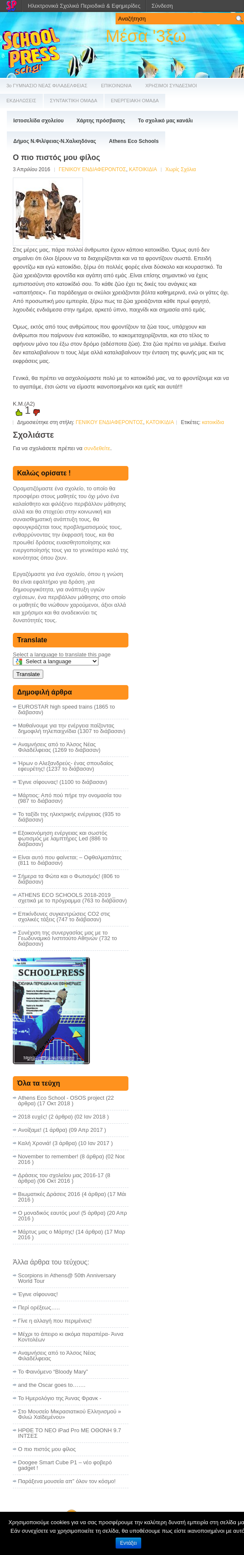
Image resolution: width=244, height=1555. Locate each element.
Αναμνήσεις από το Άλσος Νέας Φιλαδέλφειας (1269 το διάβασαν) (59, 747)
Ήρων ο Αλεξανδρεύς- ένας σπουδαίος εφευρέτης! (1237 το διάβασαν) (65, 766)
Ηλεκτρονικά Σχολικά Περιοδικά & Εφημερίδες (84, 6)
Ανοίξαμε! (30, 1130)
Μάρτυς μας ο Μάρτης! (46, 1232)
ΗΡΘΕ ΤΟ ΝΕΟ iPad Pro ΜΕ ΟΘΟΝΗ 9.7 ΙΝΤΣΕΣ (69, 1433)
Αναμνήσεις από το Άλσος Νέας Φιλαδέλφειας (57, 1356)
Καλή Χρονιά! (34, 1143)
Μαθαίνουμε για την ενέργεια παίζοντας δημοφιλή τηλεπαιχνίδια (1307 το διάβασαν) (71, 728)
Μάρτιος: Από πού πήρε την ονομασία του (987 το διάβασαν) (70, 798)
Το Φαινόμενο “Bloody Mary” (53, 1371)
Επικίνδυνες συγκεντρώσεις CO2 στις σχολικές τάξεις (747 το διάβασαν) (64, 917)
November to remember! (48, 1156)
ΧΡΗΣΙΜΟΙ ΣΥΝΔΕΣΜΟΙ (171, 85)
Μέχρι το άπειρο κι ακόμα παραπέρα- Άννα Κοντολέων (70, 1337)
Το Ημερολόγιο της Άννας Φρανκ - (59, 1398)
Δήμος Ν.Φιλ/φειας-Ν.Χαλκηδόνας (54, 141)
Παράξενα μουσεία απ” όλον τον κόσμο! (67, 1481)
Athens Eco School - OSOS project (61, 1098)
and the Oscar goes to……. (52, 1385)
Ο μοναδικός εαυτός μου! (49, 1213)
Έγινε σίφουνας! (38, 1294)
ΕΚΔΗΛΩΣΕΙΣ (21, 100)
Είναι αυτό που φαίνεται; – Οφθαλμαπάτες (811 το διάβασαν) (70, 860)
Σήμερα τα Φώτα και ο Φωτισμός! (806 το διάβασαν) (68, 879)
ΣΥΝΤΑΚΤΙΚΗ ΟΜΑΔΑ (74, 100)
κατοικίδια (213, 422)
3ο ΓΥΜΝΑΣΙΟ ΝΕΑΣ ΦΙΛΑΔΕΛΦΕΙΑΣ (46, 85)
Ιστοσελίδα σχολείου (38, 121)
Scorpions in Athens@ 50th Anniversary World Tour (67, 1278)
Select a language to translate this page (61, 654)
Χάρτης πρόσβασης (101, 121)
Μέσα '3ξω (145, 36)
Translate (28, 674)
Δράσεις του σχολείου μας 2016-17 (61, 1175)
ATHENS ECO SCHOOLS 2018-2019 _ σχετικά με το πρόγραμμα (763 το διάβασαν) (72, 898)
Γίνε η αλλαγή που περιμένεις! (55, 1321)
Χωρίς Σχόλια (180, 169)
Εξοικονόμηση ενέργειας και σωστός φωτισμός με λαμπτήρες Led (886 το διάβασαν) (62, 838)
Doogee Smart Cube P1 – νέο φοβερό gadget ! (65, 1465)
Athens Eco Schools (134, 141)
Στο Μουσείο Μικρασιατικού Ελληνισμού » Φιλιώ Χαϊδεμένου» (69, 1414)
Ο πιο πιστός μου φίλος (47, 1449)
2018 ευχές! (32, 1116)
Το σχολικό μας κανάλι (165, 121)
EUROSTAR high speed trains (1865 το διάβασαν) (66, 709)
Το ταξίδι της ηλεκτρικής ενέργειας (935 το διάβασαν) (69, 817)
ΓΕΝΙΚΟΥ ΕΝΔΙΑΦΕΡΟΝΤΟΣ (92, 169)
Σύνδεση (162, 6)
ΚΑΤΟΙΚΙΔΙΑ (143, 169)
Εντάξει (128, 1543)
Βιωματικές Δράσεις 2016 (49, 1194)
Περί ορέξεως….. (39, 1307)
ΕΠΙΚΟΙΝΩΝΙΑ (116, 85)
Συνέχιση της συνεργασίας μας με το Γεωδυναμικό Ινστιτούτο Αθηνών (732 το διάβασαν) (67, 938)
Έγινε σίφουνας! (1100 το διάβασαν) (62, 782)
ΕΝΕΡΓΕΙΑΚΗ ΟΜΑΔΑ (135, 100)
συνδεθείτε (97, 448)
